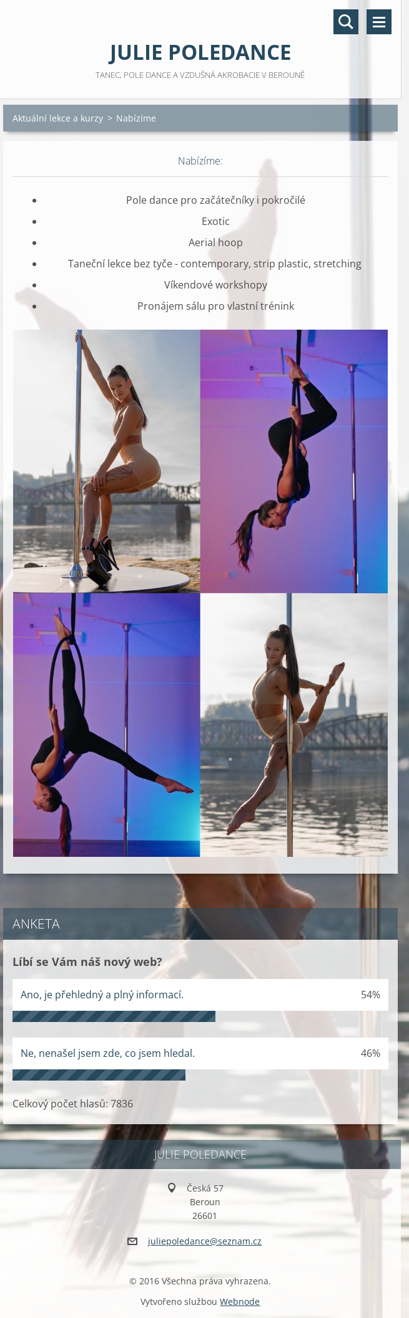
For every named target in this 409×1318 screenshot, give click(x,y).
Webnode (240, 1301)
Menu (379, 21)
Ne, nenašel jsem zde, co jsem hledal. (108, 1053)
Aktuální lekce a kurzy (57, 118)
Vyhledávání (345, 21)
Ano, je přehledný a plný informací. (102, 994)
